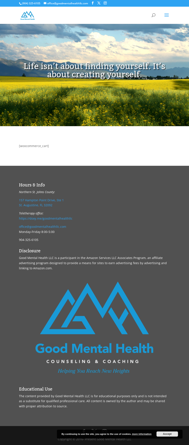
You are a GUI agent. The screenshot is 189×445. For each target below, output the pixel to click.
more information (141, 434)
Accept (167, 434)
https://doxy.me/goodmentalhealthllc (45, 218)
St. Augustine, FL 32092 (35, 205)
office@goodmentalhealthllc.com (42, 227)
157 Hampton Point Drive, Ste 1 (41, 200)
